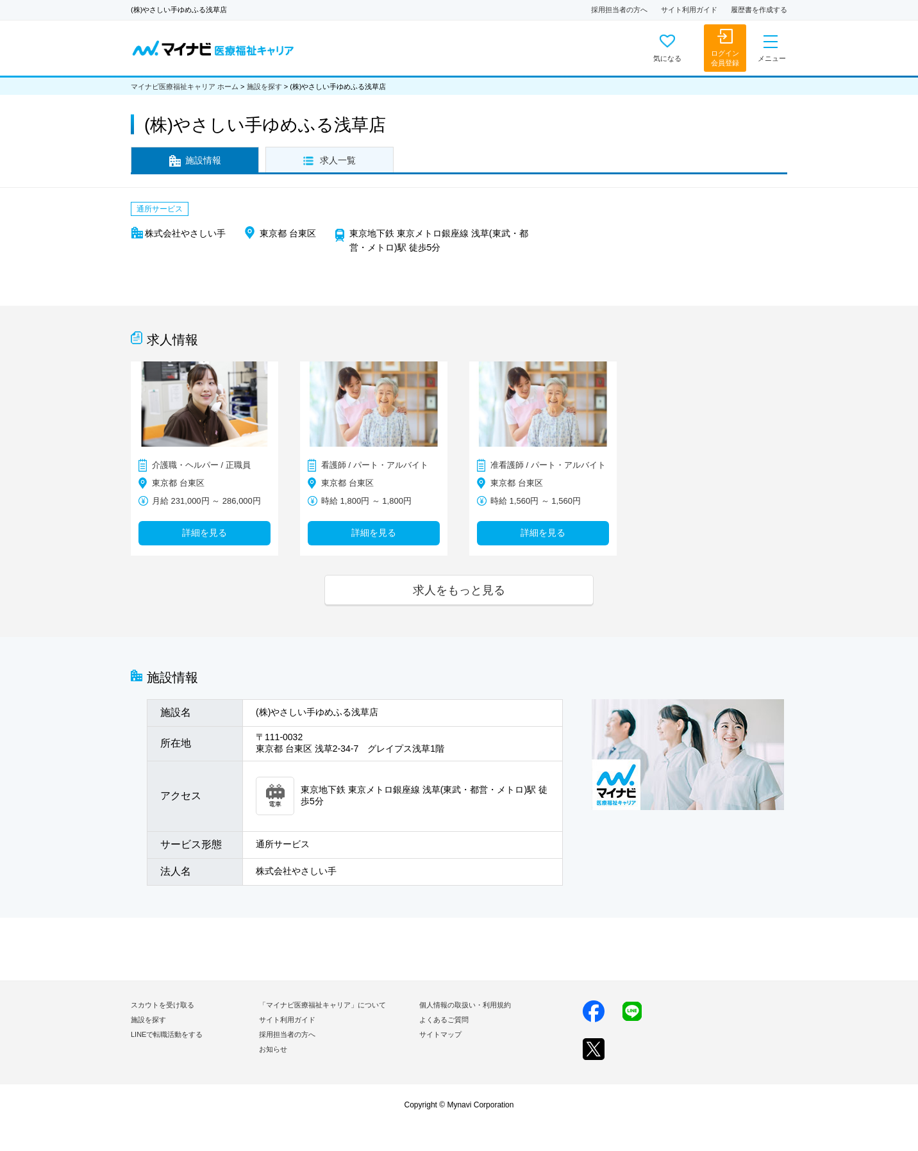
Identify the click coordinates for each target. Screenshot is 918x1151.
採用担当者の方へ (619, 9)
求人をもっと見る (459, 590)
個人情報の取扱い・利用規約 (465, 1005)
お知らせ (273, 1049)
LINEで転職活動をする (167, 1034)
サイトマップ (440, 1034)
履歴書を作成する (759, 9)
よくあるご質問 (444, 1019)
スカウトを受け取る (162, 1005)
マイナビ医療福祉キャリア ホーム (184, 86)
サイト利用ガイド (689, 9)
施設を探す (264, 86)
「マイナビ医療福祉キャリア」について (322, 1005)
